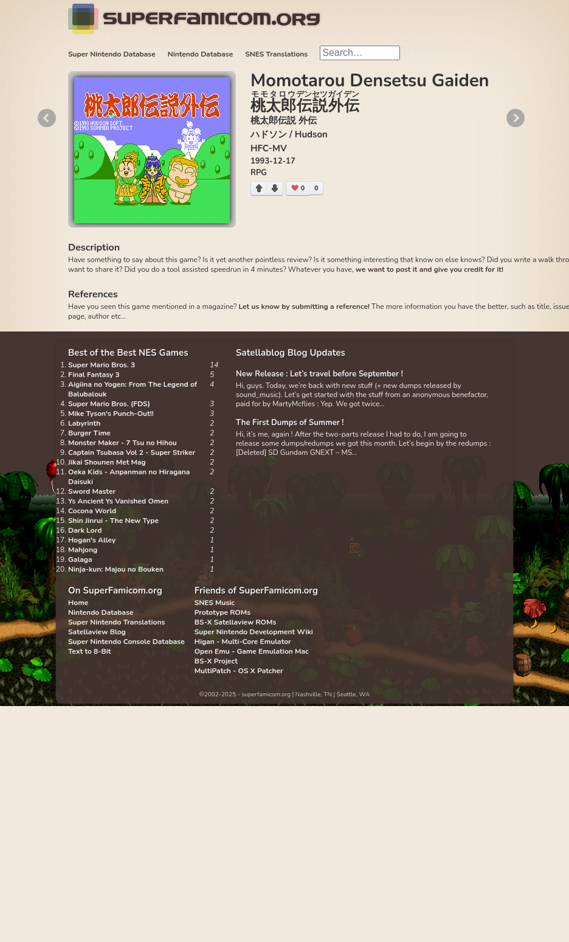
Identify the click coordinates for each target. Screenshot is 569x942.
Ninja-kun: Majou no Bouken (116, 569)
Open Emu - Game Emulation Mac (252, 651)
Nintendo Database (200, 54)
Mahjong (82, 550)
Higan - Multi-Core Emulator (243, 641)
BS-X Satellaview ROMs (236, 622)
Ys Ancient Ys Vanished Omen (118, 501)
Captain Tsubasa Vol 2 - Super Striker (131, 452)
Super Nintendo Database (112, 54)
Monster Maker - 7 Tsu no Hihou (122, 443)
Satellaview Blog (97, 632)
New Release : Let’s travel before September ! (319, 374)
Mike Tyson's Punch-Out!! (111, 413)
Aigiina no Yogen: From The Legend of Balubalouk (132, 389)
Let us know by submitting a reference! (303, 306)
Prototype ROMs (222, 612)
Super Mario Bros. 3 (101, 365)
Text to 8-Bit (89, 651)
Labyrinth (84, 423)
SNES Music (215, 603)
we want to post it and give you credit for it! (429, 269)
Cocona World (92, 511)
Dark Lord (85, 530)
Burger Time (89, 433)
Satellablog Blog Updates (290, 353)
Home (78, 603)
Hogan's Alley (92, 540)
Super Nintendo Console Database (126, 641)
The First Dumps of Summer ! (290, 422)
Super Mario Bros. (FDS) (109, 404)
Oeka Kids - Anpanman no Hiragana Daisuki (129, 477)
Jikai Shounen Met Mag (107, 462)
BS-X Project (216, 661)
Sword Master (92, 491)
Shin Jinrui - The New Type (113, 520)
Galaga (80, 559)
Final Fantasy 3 (94, 374)
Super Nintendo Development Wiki (254, 632)
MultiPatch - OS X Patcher (239, 671)
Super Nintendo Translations (116, 622)
